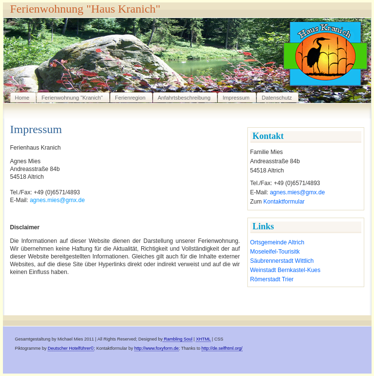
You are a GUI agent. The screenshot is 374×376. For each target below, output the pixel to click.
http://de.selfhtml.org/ (222, 348)
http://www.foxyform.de (156, 348)
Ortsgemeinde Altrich (277, 242)
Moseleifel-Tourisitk (275, 251)
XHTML (203, 339)
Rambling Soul (177, 339)
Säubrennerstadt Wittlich (282, 260)
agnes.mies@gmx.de (297, 192)
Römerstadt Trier (272, 279)
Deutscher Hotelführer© (71, 348)
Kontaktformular (284, 201)
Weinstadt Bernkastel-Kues (285, 270)
